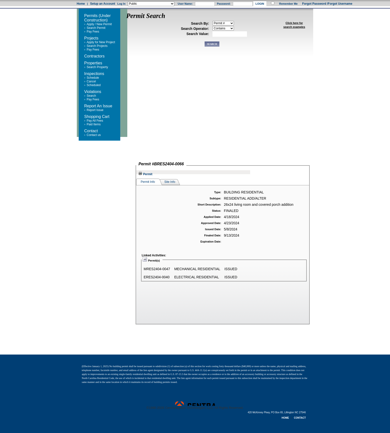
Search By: (200, 23)
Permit (145, 174)
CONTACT (300, 417)
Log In (121, 3)
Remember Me (288, 3)
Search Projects (97, 46)
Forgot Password (314, 3)
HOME (285, 417)
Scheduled (94, 85)
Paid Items (94, 124)
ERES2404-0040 (157, 277)
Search (91, 95)
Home (81, 3)
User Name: (185, 3)
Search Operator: (195, 29)
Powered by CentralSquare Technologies (195, 403)
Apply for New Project (101, 42)
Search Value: (197, 34)
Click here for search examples (294, 24)
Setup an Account (102, 3)
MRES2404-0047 (157, 269)
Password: (224, 3)
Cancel (91, 81)
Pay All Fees (95, 120)
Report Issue (95, 110)
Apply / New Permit (99, 24)
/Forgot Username (339, 3)
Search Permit (96, 28)
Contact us (94, 135)
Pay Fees (93, 31)
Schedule (93, 77)
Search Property (97, 67)
